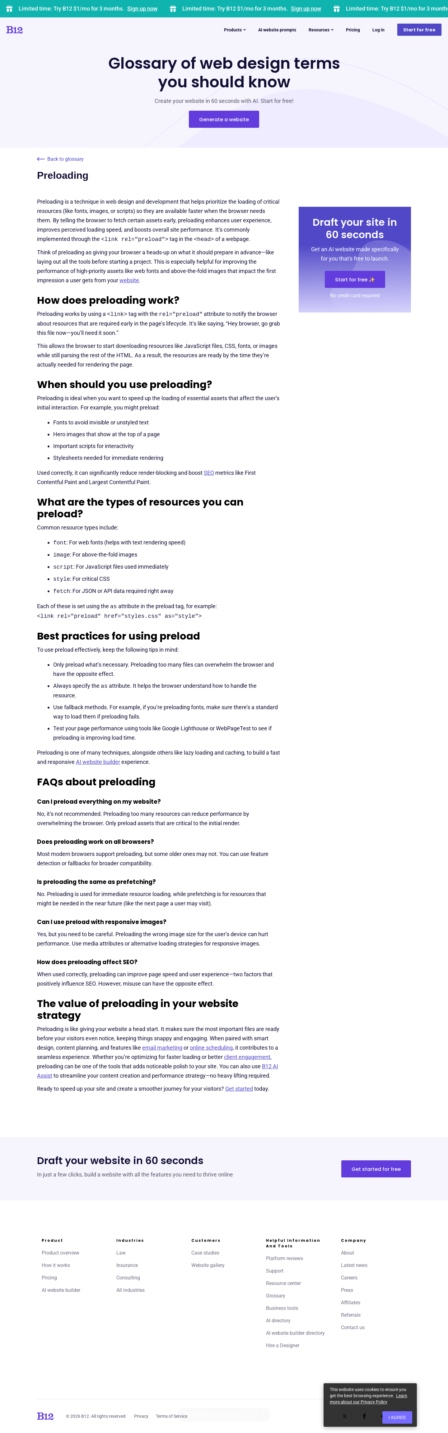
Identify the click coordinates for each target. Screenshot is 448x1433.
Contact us (353, 1327)
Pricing (353, 29)
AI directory (278, 1321)
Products (235, 29)
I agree (397, 1417)
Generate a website (224, 119)
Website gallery (208, 1265)
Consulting (128, 1278)
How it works (56, 1265)
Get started (239, 1088)
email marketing (162, 1047)
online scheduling (211, 1047)
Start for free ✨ (355, 279)
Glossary (275, 1296)
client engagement (247, 1057)
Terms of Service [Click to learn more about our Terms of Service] (171, 1416)
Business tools (282, 1308)
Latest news (354, 1265)
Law (121, 1253)
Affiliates (350, 1303)
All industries (130, 1290)
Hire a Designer (282, 1345)
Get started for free (376, 1169)
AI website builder (98, 762)
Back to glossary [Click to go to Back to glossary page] (60, 159)
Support (274, 1271)
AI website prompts (277, 29)
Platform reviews (284, 1258)
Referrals (351, 1315)
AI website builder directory (295, 1333)
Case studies (205, 1253)
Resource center (283, 1283)
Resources (321, 29)
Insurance (127, 1265)
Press (347, 1290)
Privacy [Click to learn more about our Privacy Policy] (141, 1416)
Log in (378, 29)
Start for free (419, 30)
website (129, 280)
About (347, 1253)
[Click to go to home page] (32, 30)
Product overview (60, 1253)
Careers (349, 1278)
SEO (209, 472)
